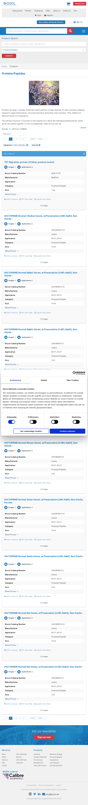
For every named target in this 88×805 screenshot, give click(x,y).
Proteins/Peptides (40, 757)
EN (81, 22)
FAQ (75, 11)
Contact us (67, 11)
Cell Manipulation (56, 765)
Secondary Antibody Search (51, 22)
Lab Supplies (54, 763)
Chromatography (56, 757)
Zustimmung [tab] (15, 380)
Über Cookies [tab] (73, 380)
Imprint (58, 785)
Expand (83, 128)
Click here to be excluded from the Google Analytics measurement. (44, 789)
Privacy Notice (32, 785)
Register (48, 15)
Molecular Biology (56, 754)
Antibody (37, 754)
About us (56, 11)
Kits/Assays (38, 760)
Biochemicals (38, 763)
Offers (48, 11)
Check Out (79, 4)
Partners (28, 11)
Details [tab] (44, 380)
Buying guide (17, 11)
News (4, 754)
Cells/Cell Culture (40, 765)
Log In (38, 15)
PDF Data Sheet (25, 199)
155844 (40, 139)
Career (4, 765)
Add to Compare (11, 199)
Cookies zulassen (67, 431)
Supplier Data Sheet (42, 199)
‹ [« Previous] (4, 139)
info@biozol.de (50, 794)
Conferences (38, 11)
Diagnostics (54, 760)
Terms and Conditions (46, 785)
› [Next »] (46, 139)
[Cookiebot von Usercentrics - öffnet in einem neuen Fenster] (74, 373)
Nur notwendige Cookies (31, 431)
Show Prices (12, 194)
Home (4, 66)
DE (78, 22)
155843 (32, 139)
